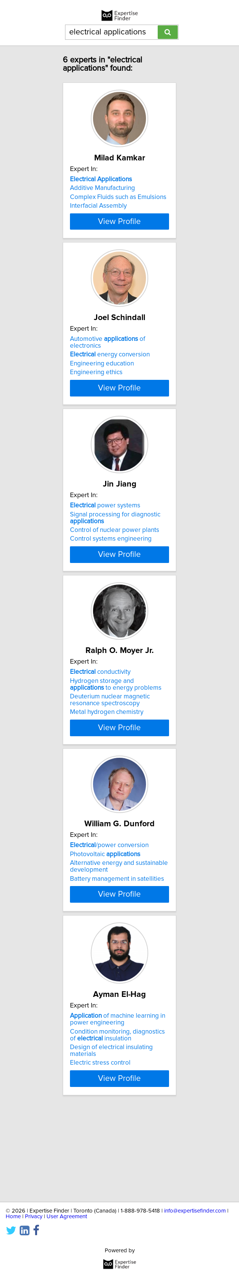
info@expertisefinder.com (195, 1211)
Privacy (33, 1216)
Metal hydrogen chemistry (106, 772)
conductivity (100, 732)
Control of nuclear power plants (114, 572)
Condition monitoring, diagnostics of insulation (117, 1123)
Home (13, 1216)
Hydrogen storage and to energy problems (115, 744)
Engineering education (102, 388)
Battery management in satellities (117, 949)
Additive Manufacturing (102, 188)
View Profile (119, 242)
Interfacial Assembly (98, 205)
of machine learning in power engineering (117, 1108)
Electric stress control (100, 1151)
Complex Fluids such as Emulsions (118, 197)
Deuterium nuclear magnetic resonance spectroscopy (110, 760)
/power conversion (109, 916)
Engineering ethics (96, 396)
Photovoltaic (105, 925)
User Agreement (67, 1216)
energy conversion (110, 379)
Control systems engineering (111, 581)
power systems (105, 547)
